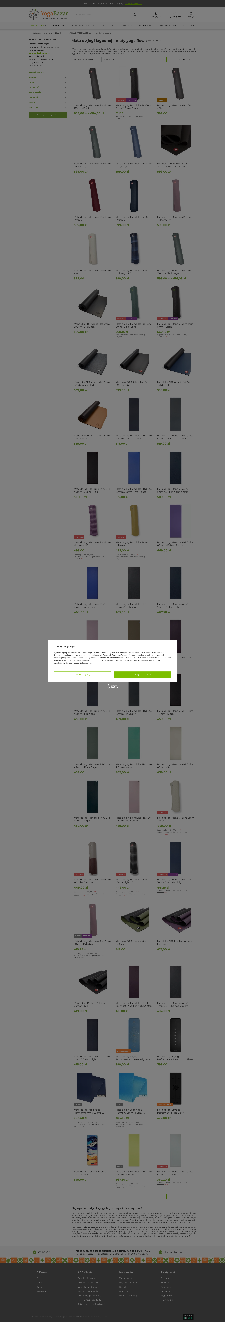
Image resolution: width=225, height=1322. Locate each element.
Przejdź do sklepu (142, 674)
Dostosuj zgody (82, 674)
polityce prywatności (155, 655)
